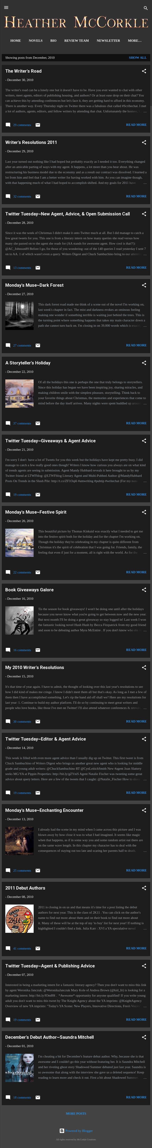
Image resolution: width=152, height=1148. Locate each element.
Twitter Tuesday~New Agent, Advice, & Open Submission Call (67, 214)
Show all (138, 58)
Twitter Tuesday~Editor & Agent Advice (45, 740)
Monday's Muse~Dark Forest (34, 286)
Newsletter (119, 40)
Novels (46, 40)
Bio (64, 40)
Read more (136, 125)
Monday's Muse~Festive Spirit (35, 513)
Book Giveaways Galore (29, 590)
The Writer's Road (23, 72)
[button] (144, 72)
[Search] (145, 9)
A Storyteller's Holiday (27, 363)
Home (26, 40)
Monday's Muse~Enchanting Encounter (44, 811)
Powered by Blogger (76, 1131)
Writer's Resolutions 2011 (31, 143)
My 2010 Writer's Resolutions (34, 668)
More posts (76, 1114)
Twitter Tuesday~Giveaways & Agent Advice (50, 441)
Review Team (87, 40)
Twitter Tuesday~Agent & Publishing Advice (50, 966)
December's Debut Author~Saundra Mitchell (49, 1038)
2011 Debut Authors (25, 889)
